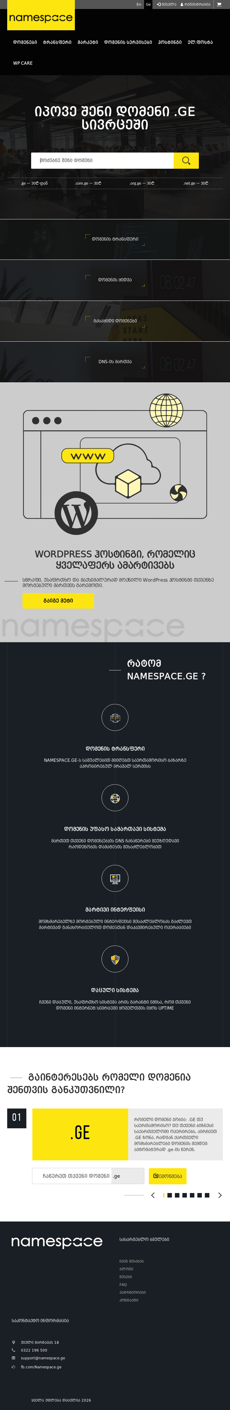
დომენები (25, 42)
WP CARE (23, 63)
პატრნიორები (132, 1292)
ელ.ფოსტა (200, 42)
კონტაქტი (128, 1300)
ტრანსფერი (57, 42)
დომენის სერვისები (128, 42)
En (139, 4)
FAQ (123, 1285)
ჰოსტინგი (170, 42)
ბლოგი (126, 1269)
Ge (148, 4)
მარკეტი (88, 42)
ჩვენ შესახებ (131, 1261)
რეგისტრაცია (195, 4)
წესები (125, 1277)
